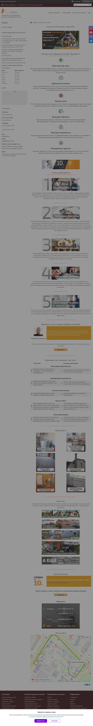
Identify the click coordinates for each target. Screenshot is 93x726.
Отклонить (54, 721)
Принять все (41, 721)
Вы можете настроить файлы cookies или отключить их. (45, 716)
